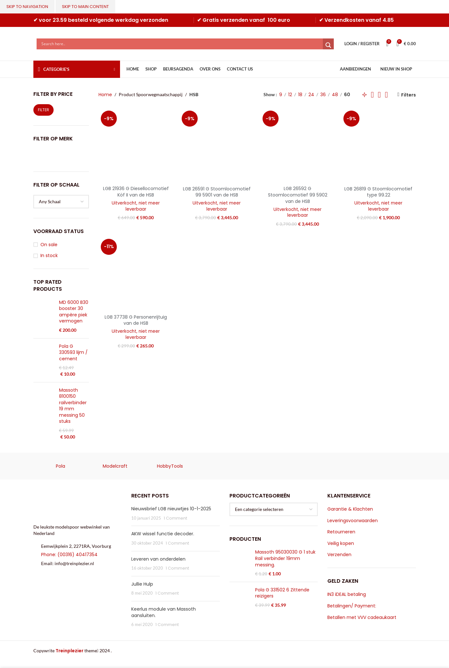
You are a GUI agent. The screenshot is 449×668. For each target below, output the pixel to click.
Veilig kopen (340, 543)
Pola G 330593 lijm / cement (73, 352)
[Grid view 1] (364, 95)
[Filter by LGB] (60, 155)
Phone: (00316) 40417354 (69, 554)
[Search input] (181, 43)
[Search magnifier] (328, 45)
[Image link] (77, 504)
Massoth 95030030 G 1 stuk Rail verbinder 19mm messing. (285, 558)
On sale (48, 245)
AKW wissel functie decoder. (162, 533)
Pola (60, 466)
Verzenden (339, 555)
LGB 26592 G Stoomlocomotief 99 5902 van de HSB (297, 194)
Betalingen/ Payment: (351, 606)
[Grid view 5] (379, 95)
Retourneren (341, 532)
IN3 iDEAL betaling (346, 594)
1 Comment (175, 518)
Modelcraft (115, 466)
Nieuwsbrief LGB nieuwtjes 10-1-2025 (171, 508)
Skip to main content (85, 7)
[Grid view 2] (372, 95)
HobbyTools (170, 466)
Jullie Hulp (142, 584)
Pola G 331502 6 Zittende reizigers (282, 593)
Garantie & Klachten (350, 509)
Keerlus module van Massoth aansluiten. (163, 612)
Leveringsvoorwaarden (352, 521)
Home (105, 94)
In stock (49, 256)
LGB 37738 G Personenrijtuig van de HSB (136, 320)
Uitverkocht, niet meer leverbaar (136, 206)
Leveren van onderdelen (158, 559)
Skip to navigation (27, 7)
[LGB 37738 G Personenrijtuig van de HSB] (136, 274)
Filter (43, 110)
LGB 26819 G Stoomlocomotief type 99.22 (378, 192)
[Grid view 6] (386, 95)
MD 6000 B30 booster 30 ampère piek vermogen (73, 311)
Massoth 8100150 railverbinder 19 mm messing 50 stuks (73, 406)
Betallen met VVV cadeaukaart (361, 617)
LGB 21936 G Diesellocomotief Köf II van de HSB (136, 191)
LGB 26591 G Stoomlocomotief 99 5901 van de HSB (217, 192)
